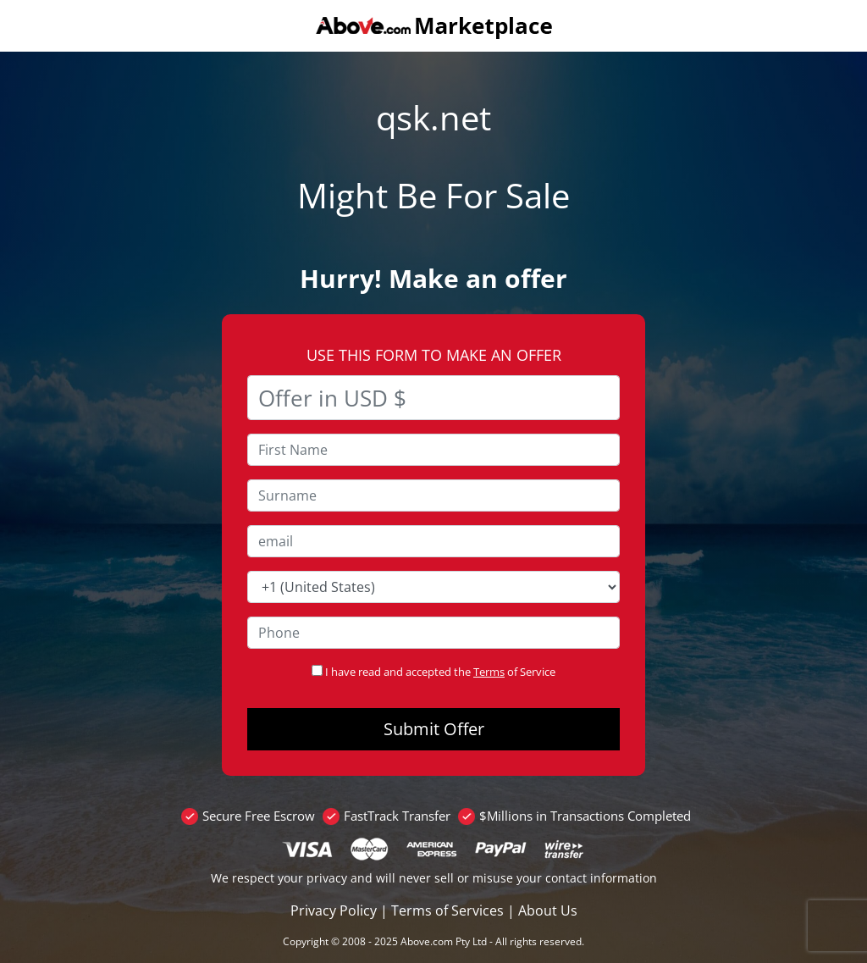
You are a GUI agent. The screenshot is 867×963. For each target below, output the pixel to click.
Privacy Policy (333, 910)
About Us (547, 910)
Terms (489, 671)
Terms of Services (447, 910)
